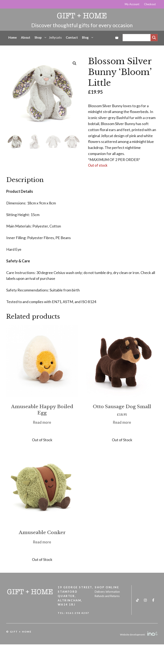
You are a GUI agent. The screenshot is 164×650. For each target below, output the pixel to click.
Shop (40, 37)
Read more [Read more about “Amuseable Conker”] (42, 542)
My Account (132, 4)
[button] (74, 63)
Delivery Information (107, 591)
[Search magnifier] (154, 37)
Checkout (150, 4)
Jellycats (55, 37)
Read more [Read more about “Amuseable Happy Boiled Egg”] (42, 422)
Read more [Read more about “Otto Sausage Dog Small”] (122, 422)
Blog (88, 37)
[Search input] (137, 37)
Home (12, 37)
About (25, 37)
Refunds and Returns (107, 596)
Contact (72, 37)
